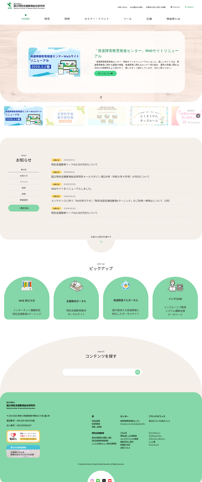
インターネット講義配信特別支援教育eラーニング (26, 298)
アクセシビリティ (155, 435)
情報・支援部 (97, 426)
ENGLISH (176, 7)
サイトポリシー (154, 432)
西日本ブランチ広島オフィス (159, 420)
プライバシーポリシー (157, 438)
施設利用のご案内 (126, 441)
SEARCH (190, 7)
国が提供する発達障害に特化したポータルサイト (125, 298)
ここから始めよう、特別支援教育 (104, 443)
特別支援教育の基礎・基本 (101, 437)
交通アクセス (125, 447)
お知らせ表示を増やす (101, 236)
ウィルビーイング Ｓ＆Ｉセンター (132, 423)
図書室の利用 (125, 444)
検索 (137, 372)
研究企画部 (96, 420)
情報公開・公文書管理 (128, 435)
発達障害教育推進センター (130, 420)
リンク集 (152, 441)
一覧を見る (24, 208)
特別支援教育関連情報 (100, 440)
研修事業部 (96, 423)
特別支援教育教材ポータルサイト (76, 298)
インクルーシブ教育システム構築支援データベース (175, 298)
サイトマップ (154, 444)
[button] (101, 97)
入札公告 (123, 432)
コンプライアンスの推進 (129, 438)
